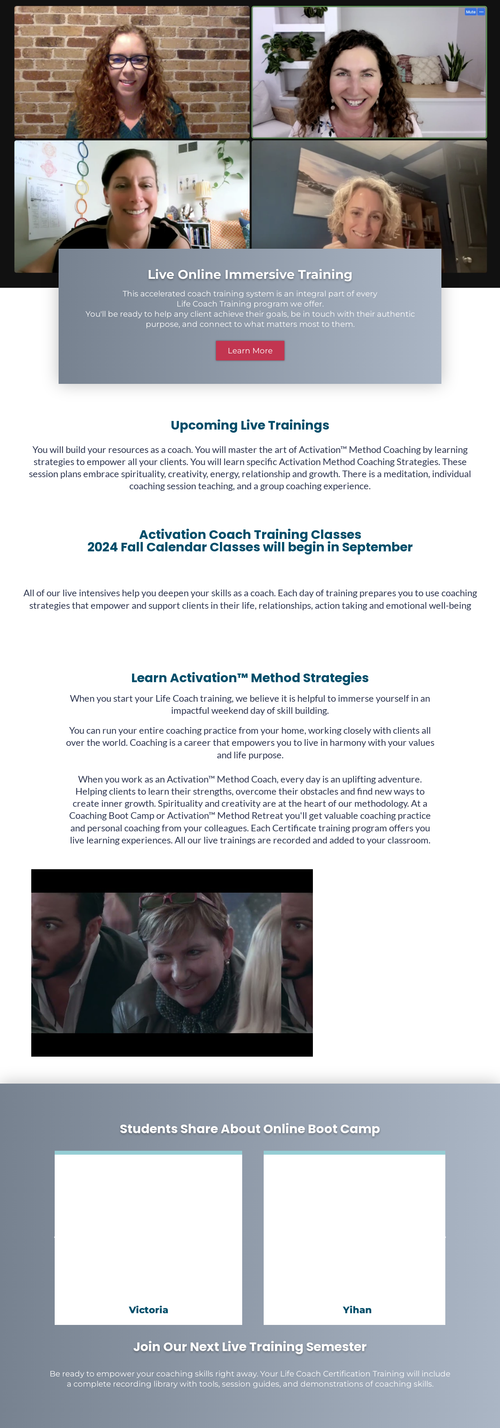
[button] (56, 1238)
